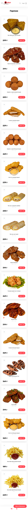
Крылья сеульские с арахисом (14, 63)
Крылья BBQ (14, 404)
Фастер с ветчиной (14, 234)
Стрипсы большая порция (14, 347)
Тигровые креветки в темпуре (14, 291)
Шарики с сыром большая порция (14, 148)
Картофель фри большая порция (14, 489)
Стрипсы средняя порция (14, 120)
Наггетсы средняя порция (14, 177)
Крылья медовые (14, 262)
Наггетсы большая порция (14, 433)
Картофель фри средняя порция (14, 461)
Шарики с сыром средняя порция (14, 92)
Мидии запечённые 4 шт (14, 376)
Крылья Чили (14, 319)
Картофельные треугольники (14, 35)
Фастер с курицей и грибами (14, 205)
